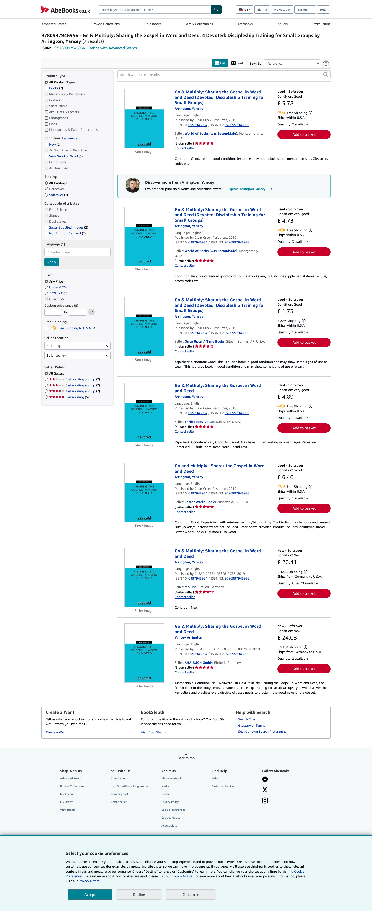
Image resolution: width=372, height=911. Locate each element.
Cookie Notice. (182, 876)
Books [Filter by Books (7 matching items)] (53, 88)
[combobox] (154, 9)
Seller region (55, 346)
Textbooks (245, 24)
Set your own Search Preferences (262, 731)
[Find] (216, 9)
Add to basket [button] (304, 134)
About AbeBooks (172, 778)
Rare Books (152, 24)
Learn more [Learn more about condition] (69, 138)
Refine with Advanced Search (113, 48)
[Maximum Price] (77, 312)
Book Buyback (120, 794)
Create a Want (56, 732)
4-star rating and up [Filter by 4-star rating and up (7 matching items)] (74, 391)
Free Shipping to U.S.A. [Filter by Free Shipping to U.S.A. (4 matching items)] (70, 328)
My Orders (66, 802)
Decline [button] (139, 894)
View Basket (67, 810)
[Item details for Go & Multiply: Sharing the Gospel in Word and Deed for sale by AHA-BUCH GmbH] (144, 653)
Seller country (56, 355)
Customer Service (223, 786)
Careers (165, 794)
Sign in (262, 9)
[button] (325, 74)
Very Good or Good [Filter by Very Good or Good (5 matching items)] (63, 156)
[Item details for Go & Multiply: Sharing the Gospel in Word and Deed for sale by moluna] (144, 578)
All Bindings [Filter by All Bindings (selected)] (56, 183)
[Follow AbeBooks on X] (265, 790)
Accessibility (169, 825)
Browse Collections (105, 24)
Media (165, 786)
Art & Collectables (199, 24)
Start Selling (321, 24)
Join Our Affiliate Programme (129, 786)
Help (323, 9)
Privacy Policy (170, 802)
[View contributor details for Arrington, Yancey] (189, 108)
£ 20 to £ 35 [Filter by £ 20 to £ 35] (56, 293)
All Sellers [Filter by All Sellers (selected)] (57, 373)
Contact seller (185, 148)
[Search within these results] (224, 75)
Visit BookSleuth (153, 732)
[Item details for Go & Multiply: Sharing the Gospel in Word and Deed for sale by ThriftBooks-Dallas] (144, 412)
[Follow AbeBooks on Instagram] (265, 801)
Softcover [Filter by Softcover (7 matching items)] (56, 195)
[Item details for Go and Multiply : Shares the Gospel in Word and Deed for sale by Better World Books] (144, 492)
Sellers (283, 24)
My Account (282, 9)
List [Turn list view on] (220, 63)
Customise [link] (190, 894)
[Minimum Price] (53, 312)
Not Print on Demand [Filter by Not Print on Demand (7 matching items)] (65, 233)
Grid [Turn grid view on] (237, 63)
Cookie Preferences (173, 810)
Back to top (186, 758)
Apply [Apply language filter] (51, 262)
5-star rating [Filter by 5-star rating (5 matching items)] (69, 397)
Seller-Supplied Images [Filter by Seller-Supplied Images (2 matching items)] (66, 227)
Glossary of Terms (251, 725)
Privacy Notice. (89, 881)
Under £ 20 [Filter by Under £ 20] (55, 287)
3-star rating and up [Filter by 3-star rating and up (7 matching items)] (74, 385)
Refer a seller (118, 802)
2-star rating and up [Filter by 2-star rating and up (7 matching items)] (74, 379)
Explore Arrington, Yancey (250, 189)
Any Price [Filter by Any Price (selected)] (54, 281)
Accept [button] (90, 894)
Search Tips (246, 719)
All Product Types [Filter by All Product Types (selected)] (60, 82)
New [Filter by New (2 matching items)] (52, 144)
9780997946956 (71, 48)
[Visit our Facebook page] (265, 779)
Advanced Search (53, 24)
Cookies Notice (170, 817)
